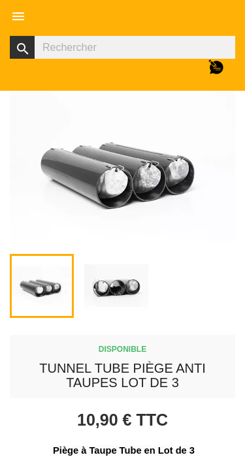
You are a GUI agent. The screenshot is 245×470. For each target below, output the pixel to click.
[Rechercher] (122, 47)
